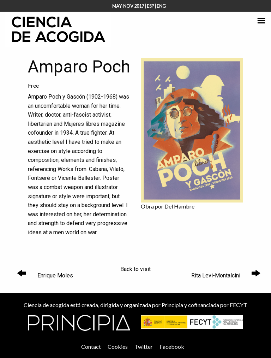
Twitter (143, 346)
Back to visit (135, 269)
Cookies (118, 346)
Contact (91, 346)
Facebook (171, 346)
